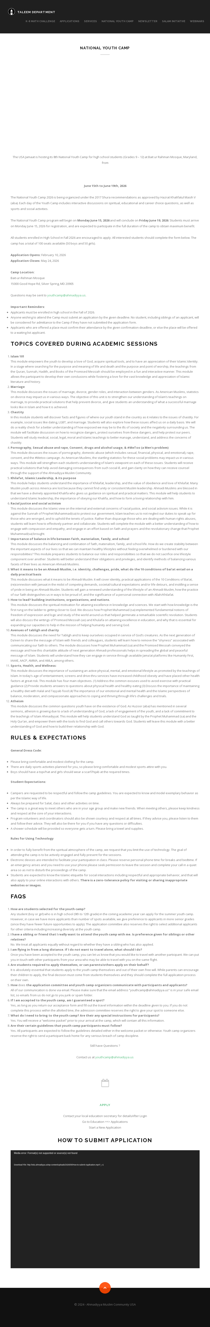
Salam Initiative (173, 21)
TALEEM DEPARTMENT (36, 12)
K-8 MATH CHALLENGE (40, 21)
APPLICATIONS (69, 21)
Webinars (197, 21)
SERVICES (90, 21)
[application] (105, 1209)
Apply (105, 1105)
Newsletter (147, 21)
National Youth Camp (118, 21)
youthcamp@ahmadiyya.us (66, 295)
